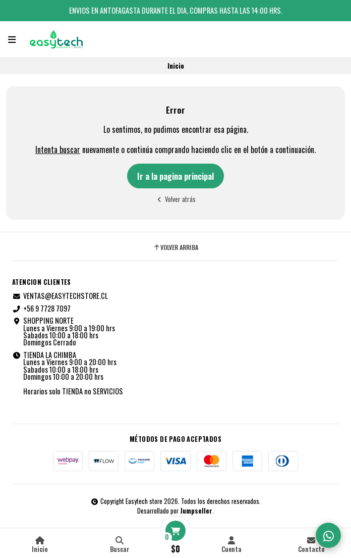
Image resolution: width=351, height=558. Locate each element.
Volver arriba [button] (175, 247)
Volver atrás (175, 199)
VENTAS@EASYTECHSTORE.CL (60, 295)
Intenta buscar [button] (57, 149)
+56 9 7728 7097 (41, 308)
